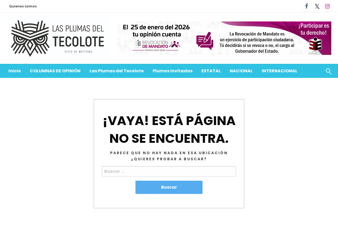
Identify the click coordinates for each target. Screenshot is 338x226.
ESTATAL (211, 71)
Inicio (14, 71)
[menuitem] (14, 71)
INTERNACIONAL (279, 71)
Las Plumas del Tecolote (117, 71)
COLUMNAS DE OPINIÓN (55, 71)
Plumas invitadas (173, 71)
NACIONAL (241, 71)
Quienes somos (23, 6)
